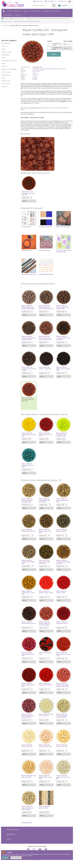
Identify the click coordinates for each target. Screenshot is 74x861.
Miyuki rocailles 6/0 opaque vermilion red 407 (44, 589)
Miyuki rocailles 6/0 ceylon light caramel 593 (28, 772)
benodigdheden (6, 43)
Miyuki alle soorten (50, 68)
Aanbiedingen (7, 15)
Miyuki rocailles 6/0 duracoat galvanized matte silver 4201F (60, 712)
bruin (34, 71)
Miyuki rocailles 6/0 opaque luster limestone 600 (61, 773)
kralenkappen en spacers (9, 61)
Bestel (25, 200)
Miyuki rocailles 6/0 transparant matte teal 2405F (28, 461)
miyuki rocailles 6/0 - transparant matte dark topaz (24, 25)
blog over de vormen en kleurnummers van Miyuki (45, 108)
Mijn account (38, 1)
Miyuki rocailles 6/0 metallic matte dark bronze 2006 (43, 496)
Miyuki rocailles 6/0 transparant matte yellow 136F (27, 430)
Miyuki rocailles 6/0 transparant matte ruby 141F (44, 430)
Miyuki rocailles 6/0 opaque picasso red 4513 (28, 618)
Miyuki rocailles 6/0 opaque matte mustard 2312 (28, 589)
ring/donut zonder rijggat (8, 69)
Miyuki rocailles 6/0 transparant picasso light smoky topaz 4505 (28, 334)
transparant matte (38, 70)
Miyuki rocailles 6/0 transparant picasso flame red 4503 (27, 365)
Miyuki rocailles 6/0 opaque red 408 (59, 588)
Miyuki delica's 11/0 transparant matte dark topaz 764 (28, 192)
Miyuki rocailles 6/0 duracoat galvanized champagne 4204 (27, 496)
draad (3, 49)
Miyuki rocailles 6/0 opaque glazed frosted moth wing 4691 (28, 804)
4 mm (34, 74)
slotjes (3, 78)
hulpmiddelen (5, 55)
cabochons (4, 46)
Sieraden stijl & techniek (52, 11)
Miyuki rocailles (40, 68)
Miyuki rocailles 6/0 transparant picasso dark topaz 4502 (59, 334)
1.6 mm (35, 76)
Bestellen (63, 5)
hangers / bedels (6, 52)
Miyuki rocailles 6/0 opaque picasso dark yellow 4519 (43, 558)
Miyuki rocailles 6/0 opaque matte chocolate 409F (61, 365)
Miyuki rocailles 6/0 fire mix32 (44, 649)
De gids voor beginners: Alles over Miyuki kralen (60, 249)
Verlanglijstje (50, 1)
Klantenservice (62, 1)
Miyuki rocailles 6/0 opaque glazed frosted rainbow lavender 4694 (28, 303)
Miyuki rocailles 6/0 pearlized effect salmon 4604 (44, 773)
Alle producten (5, 25)
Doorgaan (5, 858)
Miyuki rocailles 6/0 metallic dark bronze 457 (28, 526)
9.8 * (38, 21)
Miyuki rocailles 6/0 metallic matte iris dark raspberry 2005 (60, 303)
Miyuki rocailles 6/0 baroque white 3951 (27, 741)
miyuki (3, 63)
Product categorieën (14, 11)
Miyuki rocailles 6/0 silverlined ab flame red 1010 (28, 650)
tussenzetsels (5, 84)
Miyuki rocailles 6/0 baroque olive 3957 (59, 526)
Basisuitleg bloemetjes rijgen (43, 272)
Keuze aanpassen (16, 858)
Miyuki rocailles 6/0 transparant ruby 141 (60, 618)
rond (34, 73)
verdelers (4, 86)
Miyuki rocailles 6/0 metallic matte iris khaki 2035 (28, 558)
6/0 (38, 74)
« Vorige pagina (26, 820)
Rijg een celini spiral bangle (61, 225)
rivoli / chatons (6, 72)
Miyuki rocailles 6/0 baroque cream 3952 (60, 741)
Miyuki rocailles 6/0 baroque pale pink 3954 (44, 741)
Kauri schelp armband (43, 248)
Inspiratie (18, 15)
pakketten (4, 66)
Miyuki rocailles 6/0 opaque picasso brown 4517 (60, 496)
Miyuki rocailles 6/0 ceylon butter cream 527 (44, 711)
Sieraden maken (36, 11)
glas (34, 68)
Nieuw (26, 11)
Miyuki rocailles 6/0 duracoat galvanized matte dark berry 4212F (44, 334)
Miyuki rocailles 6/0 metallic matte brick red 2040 (28, 681)
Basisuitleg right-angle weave (27, 272)
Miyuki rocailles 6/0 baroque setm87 (43, 803)
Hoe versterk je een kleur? (44, 225)
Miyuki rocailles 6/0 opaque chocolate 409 (44, 364)
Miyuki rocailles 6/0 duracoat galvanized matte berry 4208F (43, 619)
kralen (3, 58)
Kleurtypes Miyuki (26, 225)
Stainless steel (5, 81)
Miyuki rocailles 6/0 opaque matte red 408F (44, 680)
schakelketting (5, 75)
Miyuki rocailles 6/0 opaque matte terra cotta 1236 (59, 650)
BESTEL (54, 54)
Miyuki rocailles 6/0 (27, 394)
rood (38, 71)
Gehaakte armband (26, 248)
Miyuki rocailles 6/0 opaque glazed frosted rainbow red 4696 (28, 712)
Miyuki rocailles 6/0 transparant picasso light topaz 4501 (59, 558)
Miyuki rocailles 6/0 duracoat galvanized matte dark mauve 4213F (43, 304)
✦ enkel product (61, 68)
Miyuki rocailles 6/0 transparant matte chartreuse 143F (59, 430)
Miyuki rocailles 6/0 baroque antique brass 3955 (44, 527)
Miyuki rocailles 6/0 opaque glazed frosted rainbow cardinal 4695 (60, 681)
